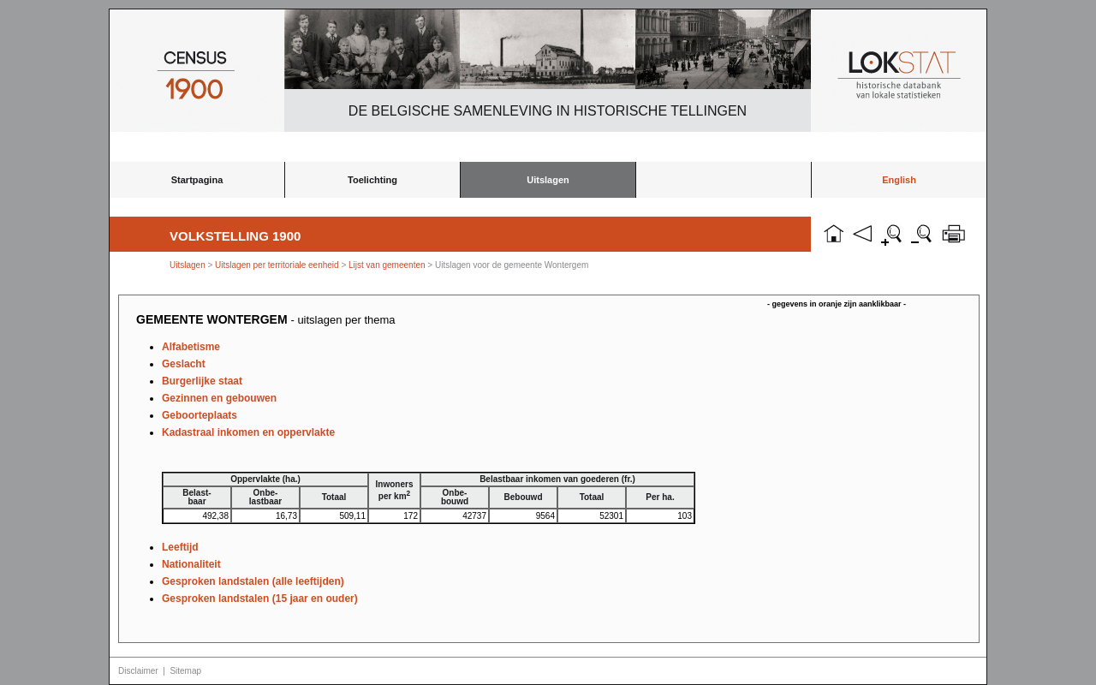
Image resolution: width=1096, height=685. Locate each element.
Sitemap (185, 671)
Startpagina (197, 180)
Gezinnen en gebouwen (219, 398)
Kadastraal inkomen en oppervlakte (248, 432)
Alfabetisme (191, 347)
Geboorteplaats (199, 415)
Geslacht (184, 364)
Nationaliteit (191, 564)
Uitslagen (548, 180)
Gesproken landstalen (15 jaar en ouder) (260, 599)
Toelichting (372, 180)
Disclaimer (138, 671)
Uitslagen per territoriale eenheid (278, 265)
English (899, 180)
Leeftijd (180, 547)
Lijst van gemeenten (387, 265)
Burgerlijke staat (202, 381)
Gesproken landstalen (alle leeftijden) (253, 581)
